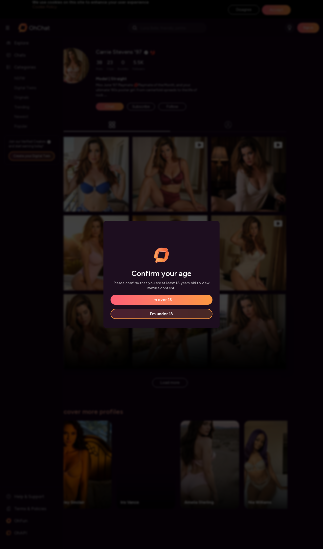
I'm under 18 (161, 313)
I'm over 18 (161, 299)
